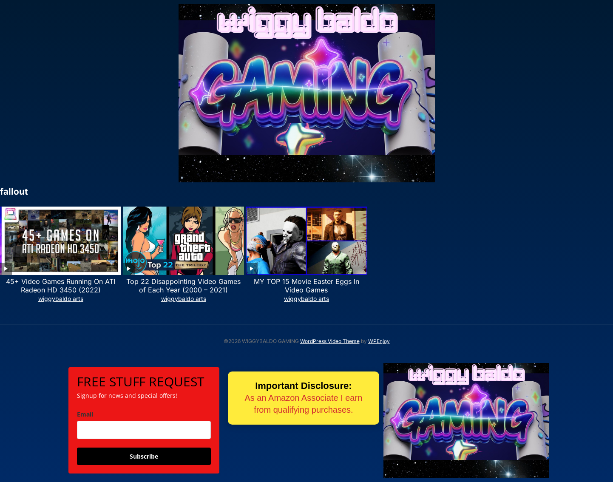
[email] (144, 430)
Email (85, 414)
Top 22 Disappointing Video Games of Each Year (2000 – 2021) (183, 286)
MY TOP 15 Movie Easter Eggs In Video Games (306, 286)
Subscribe (144, 456)
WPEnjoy (379, 341)
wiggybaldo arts (60, 298)
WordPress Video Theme (330, 341)
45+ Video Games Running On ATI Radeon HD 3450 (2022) (60, 286)
